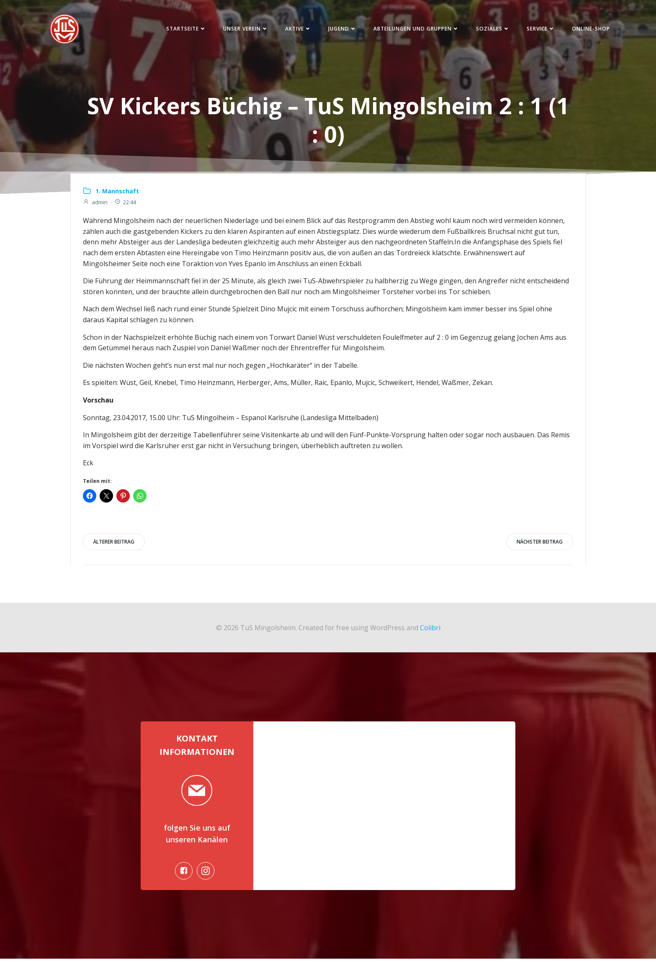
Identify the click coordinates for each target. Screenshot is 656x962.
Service (539, 29)
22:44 (125, 203)
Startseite (185, 29)
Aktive (296, 29)
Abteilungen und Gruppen (415, 29)
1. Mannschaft (117, 192)
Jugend (341, 29)
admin (95, 203)
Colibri (430, 629)
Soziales (491, 29)
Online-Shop (589, 29)
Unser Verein (244, 29)
